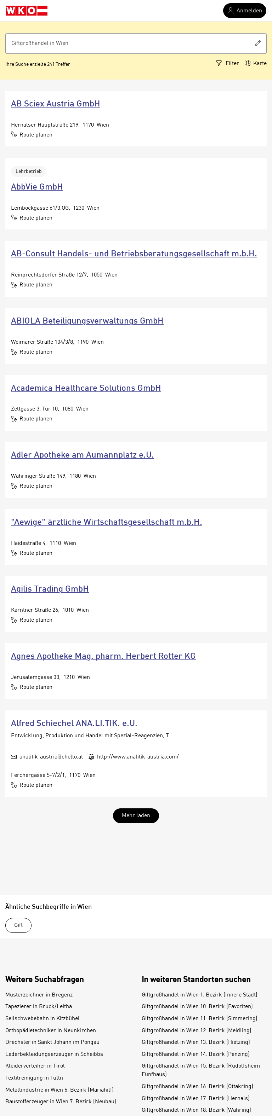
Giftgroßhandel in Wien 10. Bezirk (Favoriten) (197, 1007)
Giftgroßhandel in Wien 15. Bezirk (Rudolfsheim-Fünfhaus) (202, 1070)
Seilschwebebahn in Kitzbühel (42, 1019)
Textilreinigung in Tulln (34, 1078)
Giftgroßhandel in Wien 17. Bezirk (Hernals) (196, 1099)
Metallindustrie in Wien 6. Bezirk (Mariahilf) (59, 1090)
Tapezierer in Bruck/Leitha (38, 1007)
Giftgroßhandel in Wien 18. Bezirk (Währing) (196, 1110)
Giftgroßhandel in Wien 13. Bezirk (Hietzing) (196, 1042)
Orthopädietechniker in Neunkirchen (50, 1031)
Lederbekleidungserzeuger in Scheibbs (54, 1054)
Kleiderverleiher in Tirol (35, 1066)
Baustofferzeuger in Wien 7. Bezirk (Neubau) (60, 1102)
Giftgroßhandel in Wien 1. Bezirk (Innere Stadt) (199, 995)
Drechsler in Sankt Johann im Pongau (52, 1042)
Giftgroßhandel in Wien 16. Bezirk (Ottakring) (197, 1086)
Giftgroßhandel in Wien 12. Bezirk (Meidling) (196, 1031)
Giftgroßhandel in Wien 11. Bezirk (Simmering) (199, 1019)
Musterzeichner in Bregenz (39, 995)
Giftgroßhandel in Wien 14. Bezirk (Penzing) (196, 1054)
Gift (18, 925)
